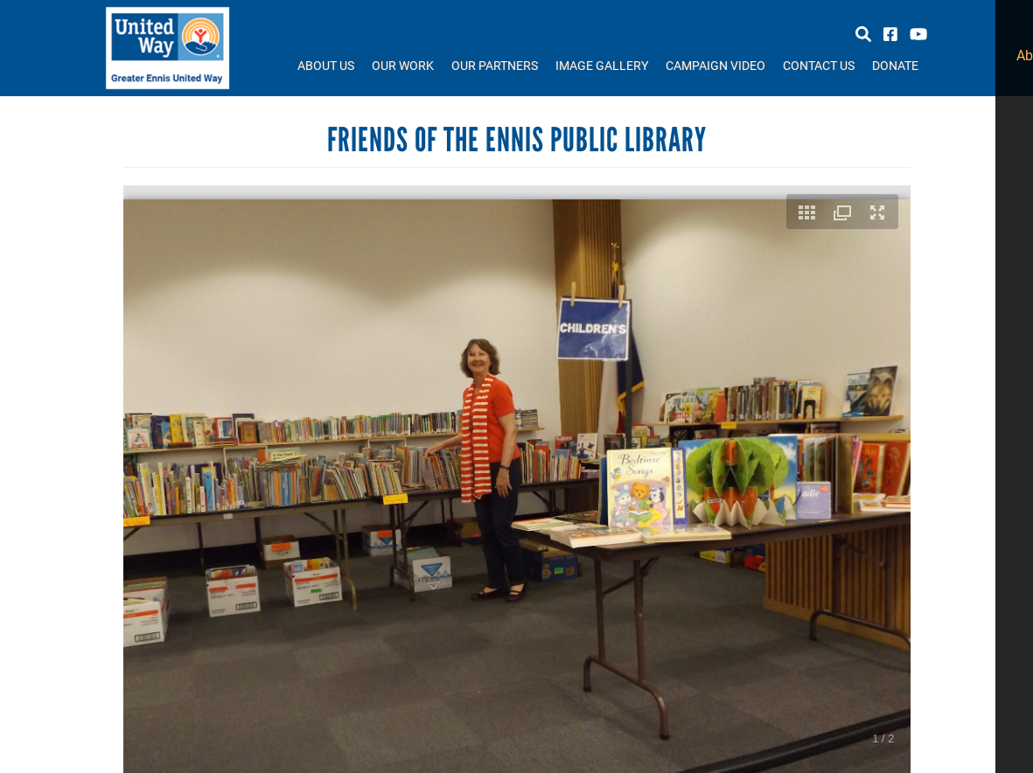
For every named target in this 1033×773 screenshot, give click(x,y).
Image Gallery (601, 65)
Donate (895, 65)
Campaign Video (715, 65)
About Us (325, 65)
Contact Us (819, 65)
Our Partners (494, 65)
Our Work (403, 65)
